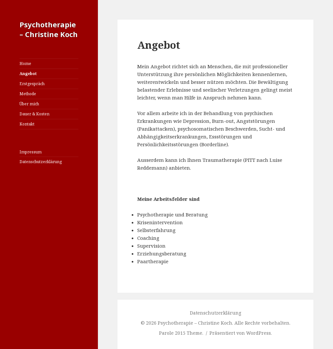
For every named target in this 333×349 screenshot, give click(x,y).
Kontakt (27, 124)
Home (25, 63)
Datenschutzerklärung (41, 161)
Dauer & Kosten (34, 114)
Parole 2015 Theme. (182, 333)
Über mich (29, 104)
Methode (28, 94)
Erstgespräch (32, 83)
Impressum (31, 152)
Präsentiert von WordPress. (240, 333)
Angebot (28, 73)
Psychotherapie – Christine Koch (49, 29)
